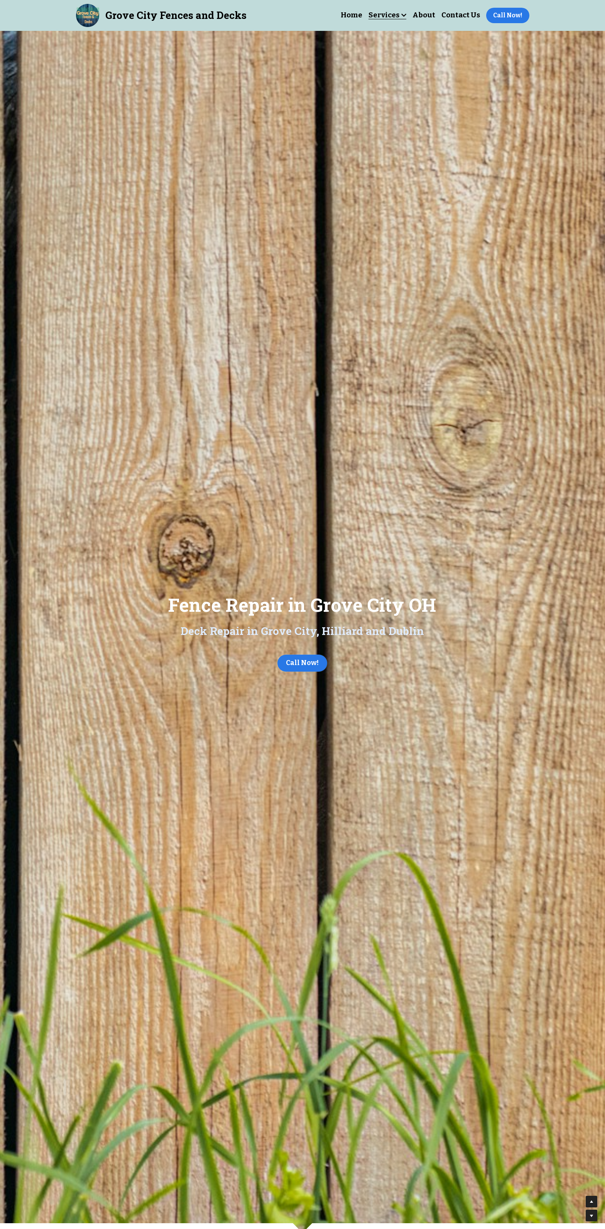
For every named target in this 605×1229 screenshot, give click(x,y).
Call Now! (507, 15)
